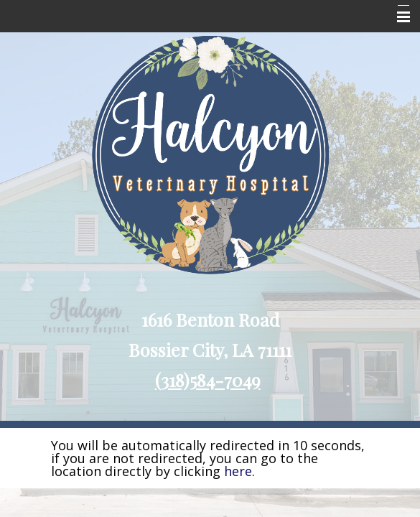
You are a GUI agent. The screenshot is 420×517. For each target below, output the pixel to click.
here (238, 471)
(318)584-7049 (208, 379)
